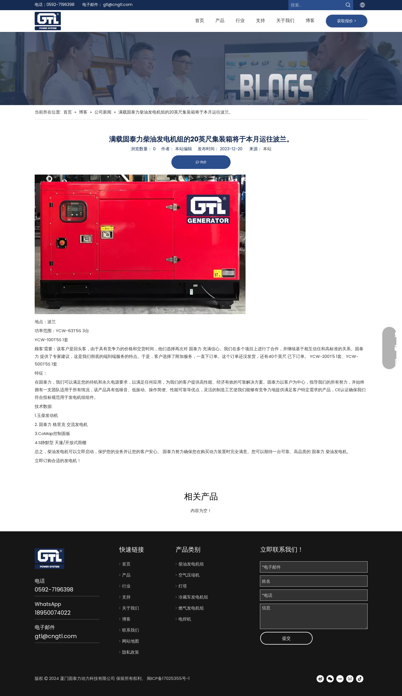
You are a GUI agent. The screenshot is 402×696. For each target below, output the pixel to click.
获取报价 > (346, 21)
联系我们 (130, 630)
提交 (286, 638)
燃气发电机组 (191, 608)
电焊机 (184, 619)
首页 (126, 564)
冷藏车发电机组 (193, 597)
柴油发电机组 (191, 564)
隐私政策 (130, 652)
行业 (126, 586)
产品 (126, 575)
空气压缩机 (189, 575)
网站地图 (130, 641)
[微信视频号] (350, 678)
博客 (126, 619)
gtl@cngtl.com (117, 4)
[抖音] (359, 678)
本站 (267, 149)
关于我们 (130, 608)
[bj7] (201, 68)
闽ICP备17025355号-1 (168, 678)
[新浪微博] (320, 678)
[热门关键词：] (348, 5)
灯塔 (182, 586)
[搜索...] (315, 5)
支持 (126, 597)
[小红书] (340, 678)
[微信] (330, 678)
